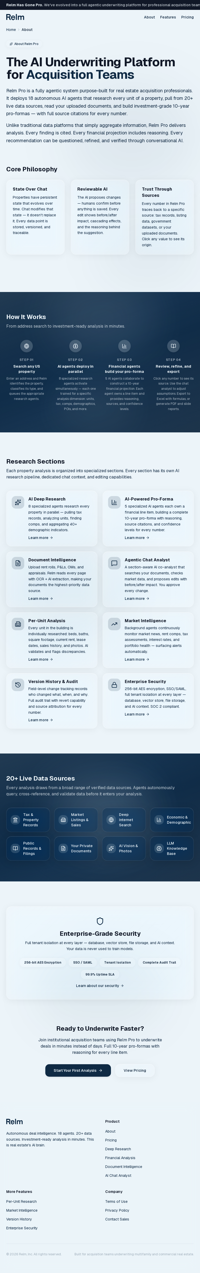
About (149, 17)
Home (11, 29)
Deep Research (118, 1149)
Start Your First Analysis (78, 1070)
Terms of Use (116, 1201)
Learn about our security (100, 985)
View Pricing (135, 1070)
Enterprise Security (22, 1228)
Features (168, 17)
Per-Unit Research (21, 1201)
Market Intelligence (22, 1210)
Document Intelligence (123, 1166)
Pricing (187, 17)
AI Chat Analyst (118, 1175)
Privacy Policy (117, 1210)
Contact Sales (117, 1219)
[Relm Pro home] (14, 1122)
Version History (19, 1219)
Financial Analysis (120, 1157)
